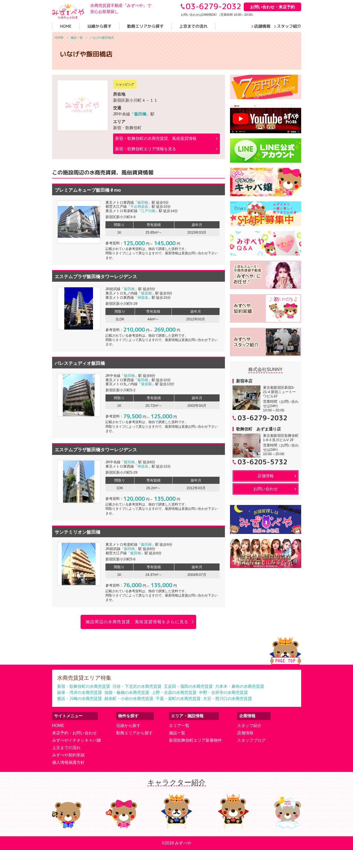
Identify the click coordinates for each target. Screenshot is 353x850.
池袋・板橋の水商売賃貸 (126, 692)
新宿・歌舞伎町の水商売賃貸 (83, 686)
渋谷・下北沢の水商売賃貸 (137, 686)
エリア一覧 (179, 725)
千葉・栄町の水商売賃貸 (178, 698)
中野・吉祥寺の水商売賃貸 (223, 692)
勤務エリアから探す (134, 733)
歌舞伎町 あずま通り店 (258, 429)
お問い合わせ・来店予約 (272, 7)
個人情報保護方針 (68, 762)
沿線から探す (128, 725)
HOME (58, 725)
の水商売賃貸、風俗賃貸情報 (155, 138)
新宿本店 (244, 381)
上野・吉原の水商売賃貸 (174, 692)
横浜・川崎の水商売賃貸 (79, 698)
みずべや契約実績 (68, 755)
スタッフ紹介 (249, 725)
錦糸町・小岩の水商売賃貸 (128, 698)
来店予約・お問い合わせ (74, 733)
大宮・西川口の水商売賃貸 (227, 698)
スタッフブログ (251, 740)
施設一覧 (177, 733)
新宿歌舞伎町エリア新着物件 (195, 740)
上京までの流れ (66, 747)
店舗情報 (245, 733)
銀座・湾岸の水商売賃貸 (79, 692)
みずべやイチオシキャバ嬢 (76, 740)
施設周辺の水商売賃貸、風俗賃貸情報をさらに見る (137, 622)
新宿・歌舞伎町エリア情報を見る (145, 149)
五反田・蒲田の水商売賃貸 (188, 686)
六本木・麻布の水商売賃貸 (239, 686)
